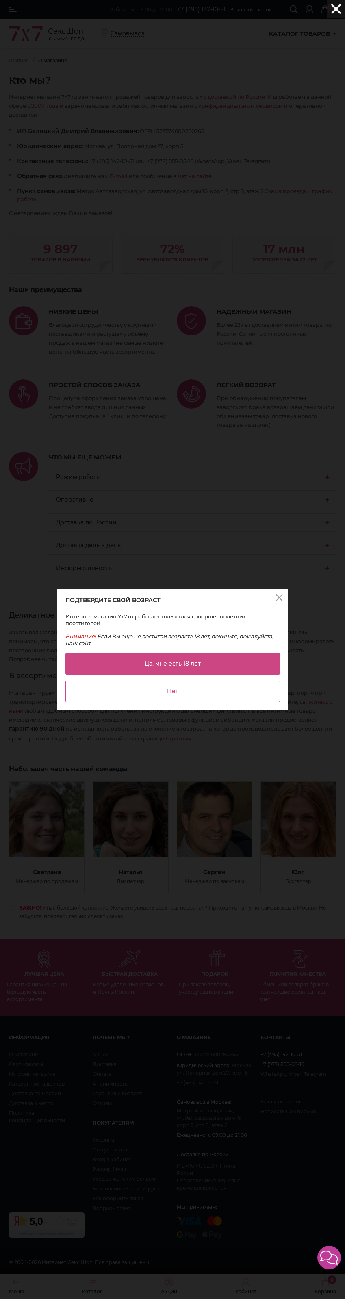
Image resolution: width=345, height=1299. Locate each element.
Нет (172, 691)
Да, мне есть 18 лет (173, 663)
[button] (329, 1257)
